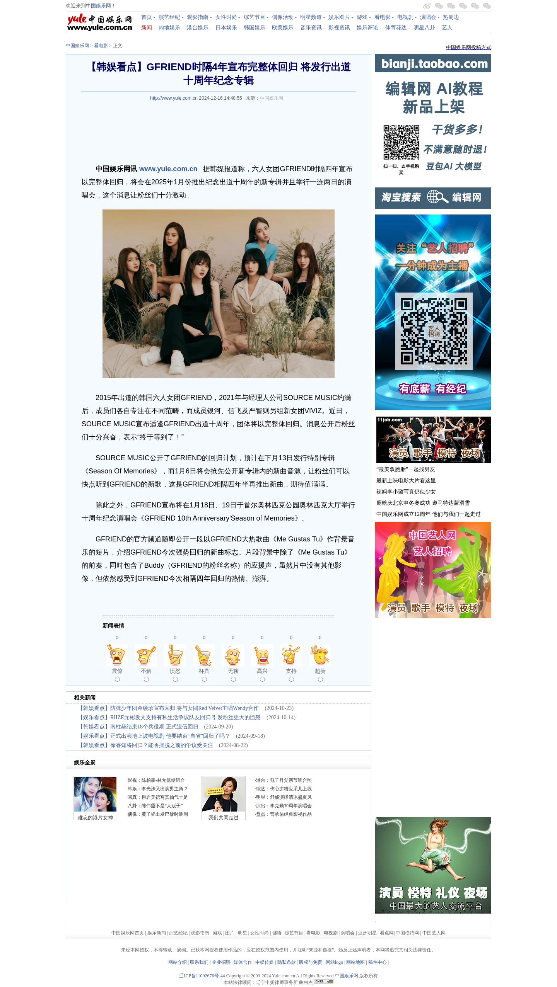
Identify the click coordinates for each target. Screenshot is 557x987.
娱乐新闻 (156, 933)
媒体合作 (243, 962)
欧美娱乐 (283, 28)
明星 (243, 933)
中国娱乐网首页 (127, 933)
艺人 (447, 28)
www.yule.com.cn (168, 169)
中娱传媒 (264, 962)
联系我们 (199, 962)
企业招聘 (221, 962)
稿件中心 (377, 962)
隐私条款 (286, 962)
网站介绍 (177, 962)
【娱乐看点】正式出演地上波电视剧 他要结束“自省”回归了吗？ (154, 736)
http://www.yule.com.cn (174, 98)
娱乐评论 (367, 28)
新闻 (146, 28)
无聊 (233, 675)
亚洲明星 (367, 933)
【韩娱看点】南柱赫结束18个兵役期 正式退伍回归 (138, 727)
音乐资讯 (311, 28)
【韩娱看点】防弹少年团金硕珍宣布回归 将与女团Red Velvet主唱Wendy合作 (168, 708)
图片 (229, 933)
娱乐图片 (339, 17)
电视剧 (405, 17)
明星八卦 (424, 28)
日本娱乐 (226, 28)
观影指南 (197, 17)
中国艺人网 (434, 933)
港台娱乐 (197, 28)
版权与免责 (310, 962)
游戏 (362, 17)
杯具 (204, 675)
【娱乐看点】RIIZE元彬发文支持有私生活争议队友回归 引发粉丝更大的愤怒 (169, 717)
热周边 (451, 17)
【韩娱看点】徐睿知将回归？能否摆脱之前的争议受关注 (145, 745)
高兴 (262, 675)
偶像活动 (283, 17)
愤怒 (175, 675)
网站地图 (355, 962)
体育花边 (396, 28)
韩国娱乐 (254, 28)
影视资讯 (339, 28)
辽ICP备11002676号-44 (202, 975)
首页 (146, 17)
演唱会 (428, 17)
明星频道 (311, 17)
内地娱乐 (169, 28)
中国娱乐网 (98, 6)
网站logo (334, 962)
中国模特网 (407, 933)
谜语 (277, 933)
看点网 (387, 933)
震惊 (117, 675)
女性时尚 (226, 17)
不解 (146, 675)
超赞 (320, 675)
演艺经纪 (169, 17)
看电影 (382, 17)
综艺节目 (254, 17)
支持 (291, 675)
